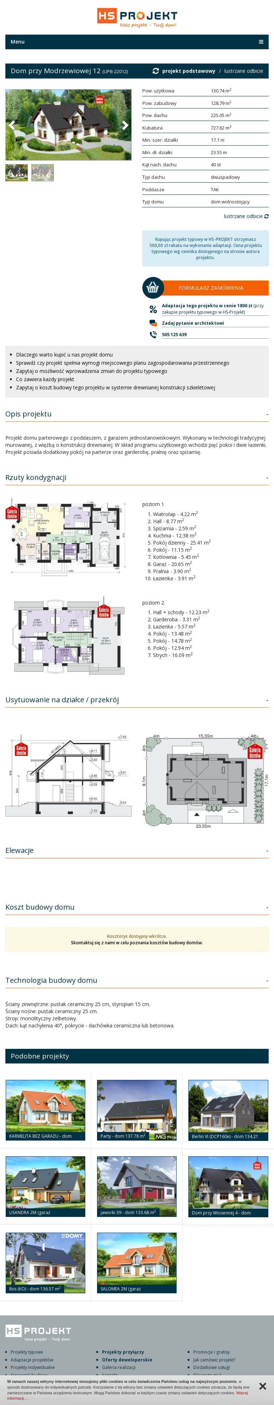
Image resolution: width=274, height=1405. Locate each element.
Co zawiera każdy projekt (45, 379)
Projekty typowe (27, 1352)
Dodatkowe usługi (211, 1367)
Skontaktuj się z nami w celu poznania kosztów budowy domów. (137, 943)
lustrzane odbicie (243, 71)
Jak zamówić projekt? (214, 1360)
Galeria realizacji (119, 1367)
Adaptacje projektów (32, 1360)
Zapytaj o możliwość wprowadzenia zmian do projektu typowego (91, 371)
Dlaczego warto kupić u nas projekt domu (64, 354)
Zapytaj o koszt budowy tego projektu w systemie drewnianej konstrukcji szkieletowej (115, 387)
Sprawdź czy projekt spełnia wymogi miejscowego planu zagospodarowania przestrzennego (122, 362)
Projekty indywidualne (33, 1367)
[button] (12, 124)
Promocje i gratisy (211, 1352)
